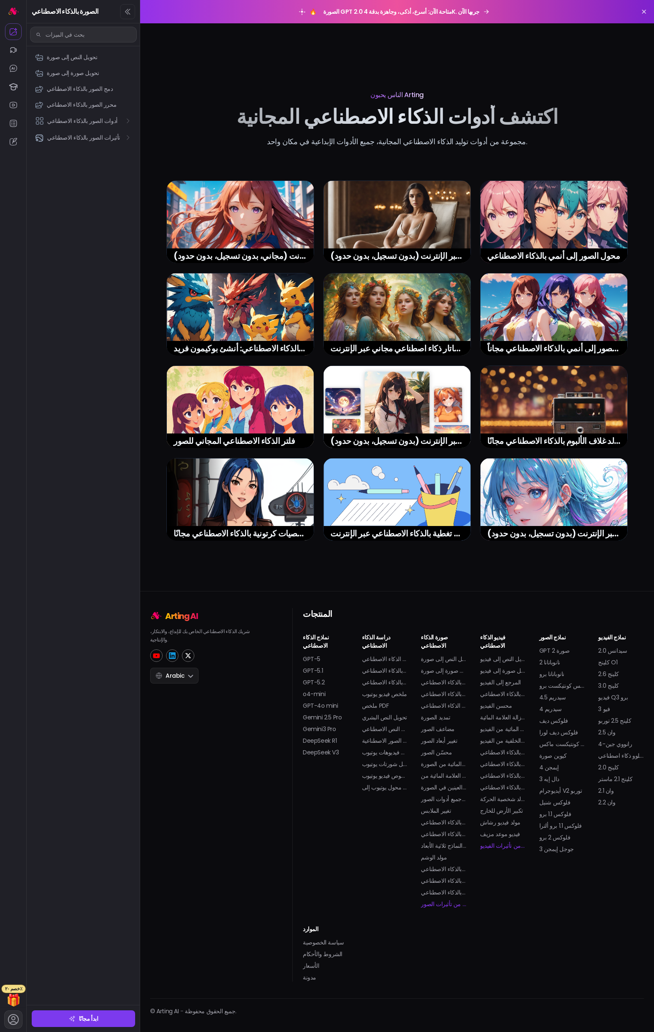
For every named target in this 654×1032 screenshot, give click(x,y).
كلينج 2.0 (608, 767)
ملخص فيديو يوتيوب (384, 694)
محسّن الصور (436, 752)
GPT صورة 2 (554, 650)
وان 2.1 (606, 791)
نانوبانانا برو (551, 674)
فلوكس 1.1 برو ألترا (560, 826)
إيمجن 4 (549, 767)
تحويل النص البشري (384, 717)
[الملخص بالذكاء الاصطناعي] (13, 123)
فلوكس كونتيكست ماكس (562, 744)
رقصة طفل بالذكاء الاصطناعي (503, 764)
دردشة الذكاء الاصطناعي (385, 659)
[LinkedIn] (172, 655)
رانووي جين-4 (615, 744)
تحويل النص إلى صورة (444, 659)
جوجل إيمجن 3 (556, 849)
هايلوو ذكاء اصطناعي (621, 755)
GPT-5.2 (313, 682)
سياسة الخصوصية (323, 942)
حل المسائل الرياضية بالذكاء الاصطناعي (385, 670)
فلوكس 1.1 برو (555, 814)
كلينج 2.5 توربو (614, 720)
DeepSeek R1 (320, 740)
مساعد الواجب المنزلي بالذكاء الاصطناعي (385, 682)
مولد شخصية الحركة (503, 799)
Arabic (174, 675)
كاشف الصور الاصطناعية (385, 740)
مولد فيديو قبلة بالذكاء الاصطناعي (503, 752)
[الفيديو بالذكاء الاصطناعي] (13, 50)
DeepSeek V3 (321, 752)
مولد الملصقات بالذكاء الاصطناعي (444, 892)
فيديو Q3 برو (613, 697)
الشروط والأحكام (322, 954)
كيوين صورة (553, 755)
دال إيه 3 (549, 779)
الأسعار (311, 966)
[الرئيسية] (13, 11)
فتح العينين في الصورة (444, 787)
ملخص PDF (375, 705)
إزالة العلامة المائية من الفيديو (503, 729)
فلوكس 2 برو (555, 837)
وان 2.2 (606, 802)
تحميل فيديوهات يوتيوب (385, 752)
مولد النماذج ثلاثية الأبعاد (444, 846)
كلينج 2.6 (608, 674)
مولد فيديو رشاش (500, 822)
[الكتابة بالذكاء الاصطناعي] (13, 141)
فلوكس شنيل (555, 802)
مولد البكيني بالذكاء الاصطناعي (503, 775)
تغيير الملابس (436, 811)
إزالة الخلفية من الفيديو (503, 740)
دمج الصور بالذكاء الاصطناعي (444, 682)
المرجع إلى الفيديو (500, 682)
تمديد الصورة (435, 717)
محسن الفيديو (496, 705)
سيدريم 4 (550, 709)
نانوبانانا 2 (549, 662)
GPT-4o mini (320, 705)
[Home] (204, 615)
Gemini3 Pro (319, 729)
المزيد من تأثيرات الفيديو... (503, 846)
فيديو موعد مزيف (500, 834)
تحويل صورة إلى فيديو (503, 670)
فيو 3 (604, 709)
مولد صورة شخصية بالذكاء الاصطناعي (444, 822)
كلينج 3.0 (608, 685)
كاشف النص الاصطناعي (385, 729)
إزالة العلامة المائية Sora (503, 717)
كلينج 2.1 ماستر (615, 779)
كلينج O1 (607, 662)
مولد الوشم (434, 857)
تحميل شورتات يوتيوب (385, 764)
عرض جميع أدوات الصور (444, 799)
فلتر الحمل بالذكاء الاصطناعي (444, 881)
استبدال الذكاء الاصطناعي (444, 705)
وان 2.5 (606, 732)
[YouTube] (156, 655)
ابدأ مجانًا (83, 1018)
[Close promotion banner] (644, 11)
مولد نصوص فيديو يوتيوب (385, 775)
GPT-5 (311, 659)
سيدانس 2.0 (612, 650)
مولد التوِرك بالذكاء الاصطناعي (503, 787)
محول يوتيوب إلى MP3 (385, 787)
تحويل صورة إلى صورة (444, 670)
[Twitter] (188, 655)
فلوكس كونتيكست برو (562, 685)
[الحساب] (13, 1019)
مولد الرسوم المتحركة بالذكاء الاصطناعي (503, 694)
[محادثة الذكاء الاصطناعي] (13, 68)
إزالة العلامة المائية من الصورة (444, 764)
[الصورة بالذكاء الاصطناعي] (13, 31)
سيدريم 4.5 (552, 697)
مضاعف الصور (438, 729)
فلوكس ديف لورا (558, 732)
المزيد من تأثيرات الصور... (444, 904)
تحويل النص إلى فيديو (503, 659)
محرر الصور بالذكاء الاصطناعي (444, 694)
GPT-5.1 (313, 670)
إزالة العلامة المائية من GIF (444, 775)
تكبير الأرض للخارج (501, 811)
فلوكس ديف (553, 720)
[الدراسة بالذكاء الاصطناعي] (13, 86)
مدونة (309, 977)
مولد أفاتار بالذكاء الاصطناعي (444, 834)
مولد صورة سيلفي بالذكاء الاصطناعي (444, 869)
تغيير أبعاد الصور (439, 740)
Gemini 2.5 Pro (322, 717)
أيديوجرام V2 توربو (560, 791)
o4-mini (314, 694)
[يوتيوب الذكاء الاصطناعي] (13, 105)
